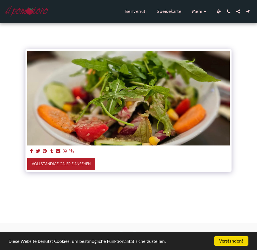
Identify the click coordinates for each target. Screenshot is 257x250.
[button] (228, 11)
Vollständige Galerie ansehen (61, 164)
